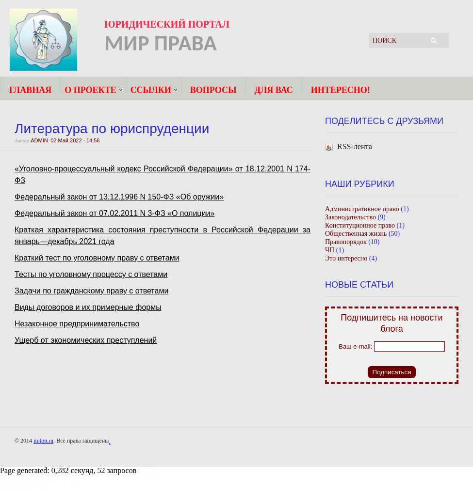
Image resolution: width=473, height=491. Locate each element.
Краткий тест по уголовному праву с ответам (95, 258)
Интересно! (340, 89)
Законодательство (350, 217)
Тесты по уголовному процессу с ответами (91, 274)
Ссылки (150, 89)
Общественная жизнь (356, 233)
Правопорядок (346, 242)
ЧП (329, 250)
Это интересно (346, 258)
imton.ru (43, 440)
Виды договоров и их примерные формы (88, 307)
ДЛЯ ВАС (274, 89)
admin (39, 140)
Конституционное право (360, 225)
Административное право (362, 209)
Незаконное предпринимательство (77, 324)
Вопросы (213, 89)
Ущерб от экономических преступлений (86, 340)
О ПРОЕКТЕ (90, 89)
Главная (30, 89)
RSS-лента (354, 147)
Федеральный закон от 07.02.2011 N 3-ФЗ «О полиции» (114, 213)
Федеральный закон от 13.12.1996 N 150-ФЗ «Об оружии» (119, 197)
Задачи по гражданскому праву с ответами (91, 291)
